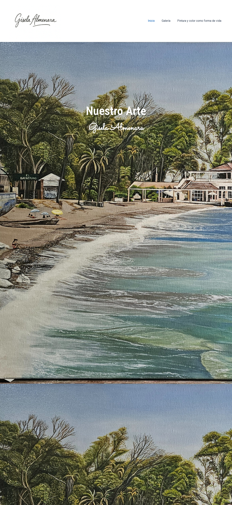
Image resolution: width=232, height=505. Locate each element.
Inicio (154, 20)
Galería (167, 20)
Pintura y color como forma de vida (200, 20)
